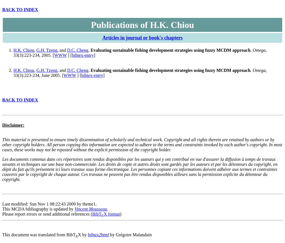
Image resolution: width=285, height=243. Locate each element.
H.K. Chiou (23, 50)
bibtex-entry (83, 55)
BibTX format (106, 214)
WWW (60, 55)
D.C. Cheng (77, 50)
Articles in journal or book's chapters (142, 38)
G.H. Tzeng (46, 50)
